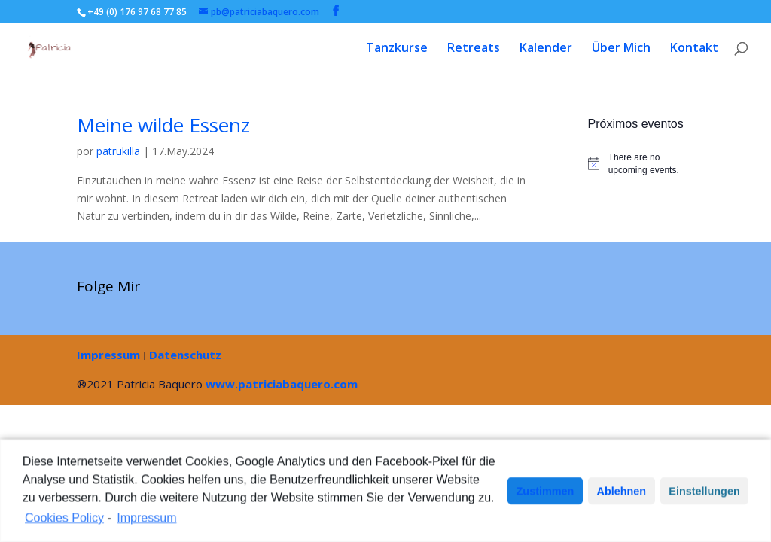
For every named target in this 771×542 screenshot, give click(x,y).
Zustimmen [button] (545, 494)
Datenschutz (185, 354)
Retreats (473, 49)
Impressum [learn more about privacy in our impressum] (146, 520)
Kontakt (694, 49)
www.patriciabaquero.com (282, 383)
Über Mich (621, 49)
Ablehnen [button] (622, 494)
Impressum (108, 354)
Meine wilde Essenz (163, 125)
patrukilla (118, 151)
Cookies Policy (64, 520)
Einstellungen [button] (704, 494)
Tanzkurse (397, 49)
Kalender (546, 49)
